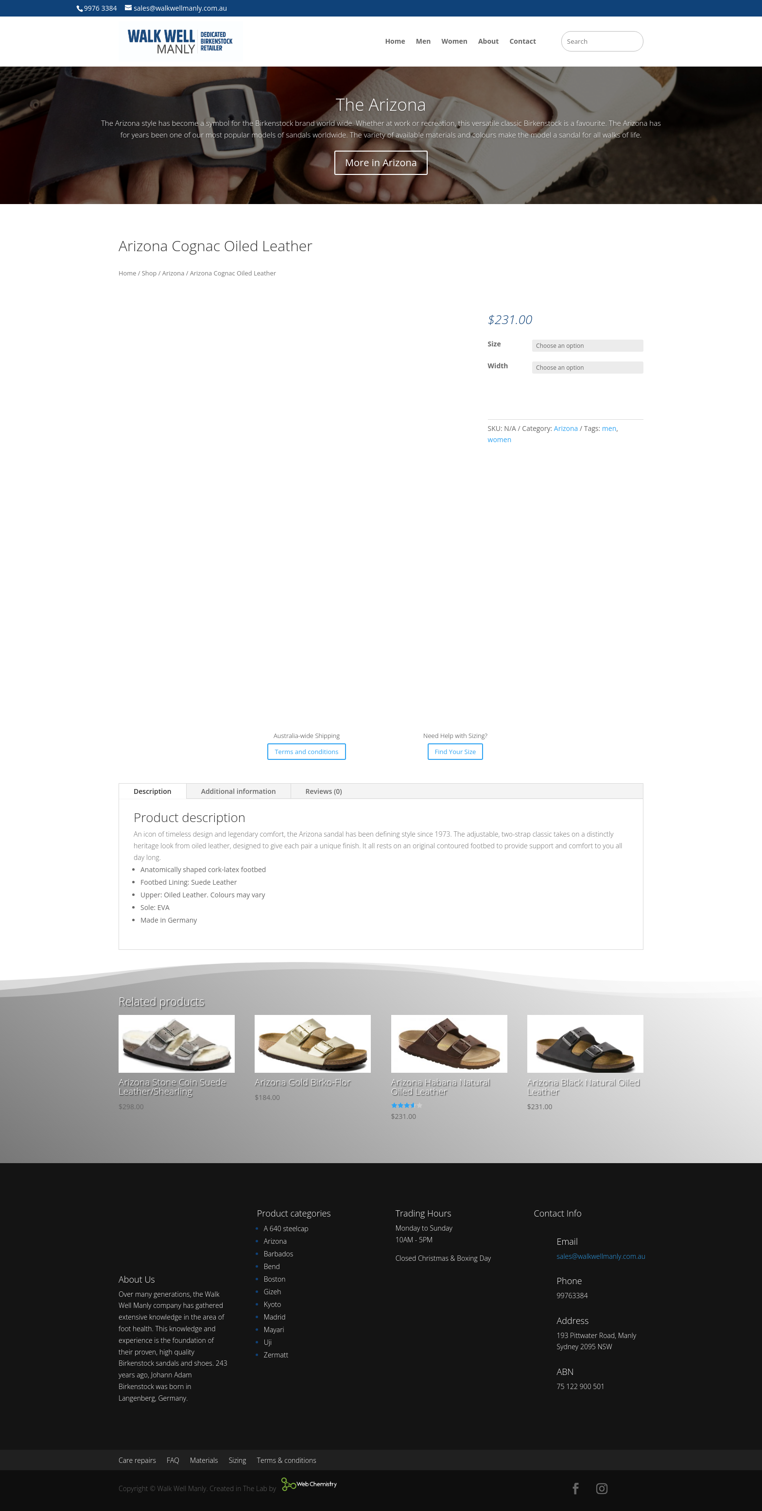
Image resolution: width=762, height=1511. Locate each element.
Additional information (238, 791)
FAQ (173, 1461)
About (488, 41)
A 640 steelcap (286, 1228)
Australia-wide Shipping (307, 735)
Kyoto (272, 1304)
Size (494, 343)
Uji (268, 1342)
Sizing (237, 1461)
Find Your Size (455, 751)
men (609, 428)
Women (454, 41)
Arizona (173, 273)
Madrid (275, 1317)
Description (153, 791)
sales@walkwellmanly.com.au (600, 1256)
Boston (275, 1279)
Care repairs (137, 1461)
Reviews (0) (324, 791)
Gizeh (272, 1291)
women (500, 439)
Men (423, 41)
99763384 (572, 1295)
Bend (272, 1266)
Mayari (274, 1329)
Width (498, 365)
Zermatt (276, 1354)
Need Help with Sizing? (455, 735)
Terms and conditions (306, 751)
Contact (522, 41)
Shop (149, 273)
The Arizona (381, 104)
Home (395, 41)
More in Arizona (381, 162)
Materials (204, 1461)
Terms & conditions (286, 1461)
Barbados (278, 1253)
